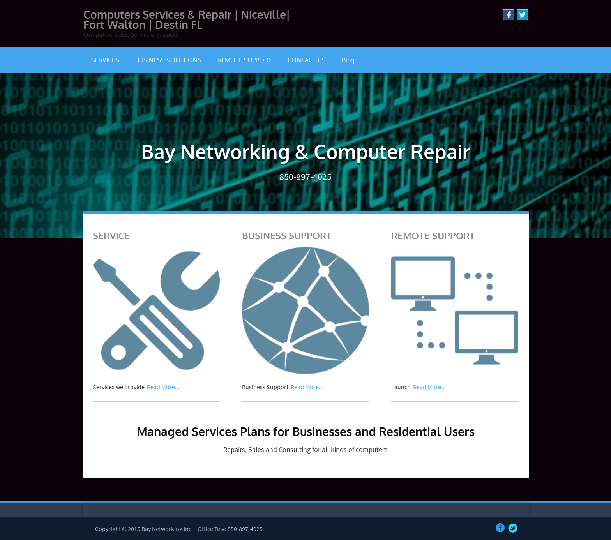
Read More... (163, 387)
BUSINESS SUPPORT (287, 235)
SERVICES (105, 60)
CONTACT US (307, 60)
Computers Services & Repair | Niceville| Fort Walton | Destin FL (186, 19)
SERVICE (111, 235)
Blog (348, 60)
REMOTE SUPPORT (244, 60)
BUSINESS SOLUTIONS (168, 60)
